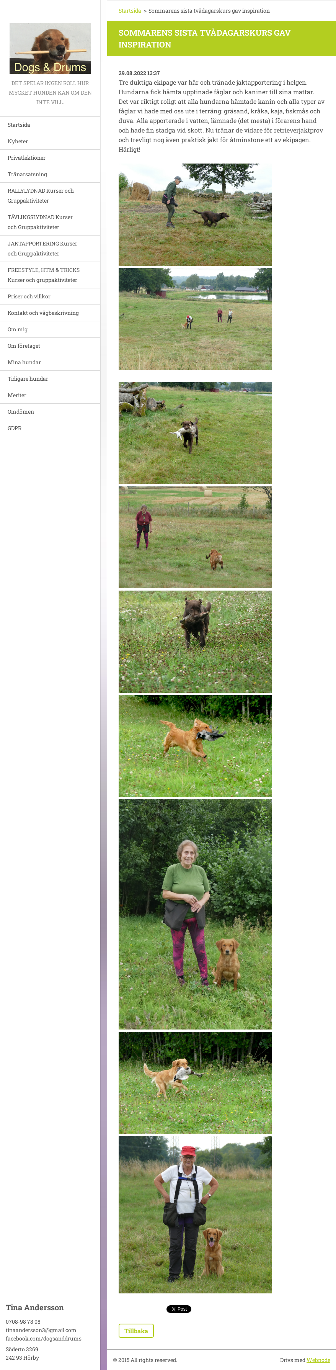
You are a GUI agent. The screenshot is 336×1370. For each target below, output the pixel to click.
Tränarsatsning (27, 174)
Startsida (19, 124)
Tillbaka (136, 1331)
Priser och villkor (29, 296)
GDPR (14, 428)
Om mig (18, 329)
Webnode (318, 1359)
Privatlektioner (27, 157)
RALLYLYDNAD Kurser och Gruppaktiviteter (41, 195)
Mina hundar (24, 362)
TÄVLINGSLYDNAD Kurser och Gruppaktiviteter (40, 222)
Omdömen (21, 411)
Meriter (17, 395)
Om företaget (24, 345)
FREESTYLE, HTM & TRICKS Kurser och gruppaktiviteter (44, 274)
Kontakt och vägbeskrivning (43, 312)
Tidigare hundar (28, 378)
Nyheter (18, 141)
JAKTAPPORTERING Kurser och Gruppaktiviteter (42, 248)
